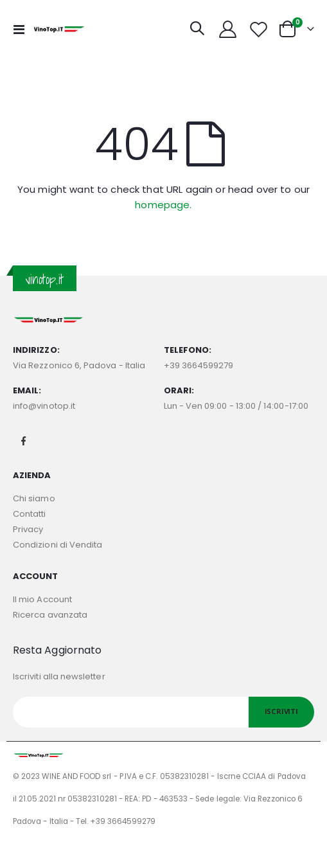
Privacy (28, 529)
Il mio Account (42, 599)
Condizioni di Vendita (57, 545)
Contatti (29, 514)
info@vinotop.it (44, 406)
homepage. (163, 204)
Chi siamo (34, 498)
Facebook (23, 441)
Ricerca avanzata (50, 615)
